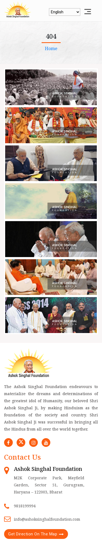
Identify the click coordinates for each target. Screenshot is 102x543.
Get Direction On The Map (32, 534)
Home (51, 48)
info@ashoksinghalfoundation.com (47, 519)
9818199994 (25, 505)
